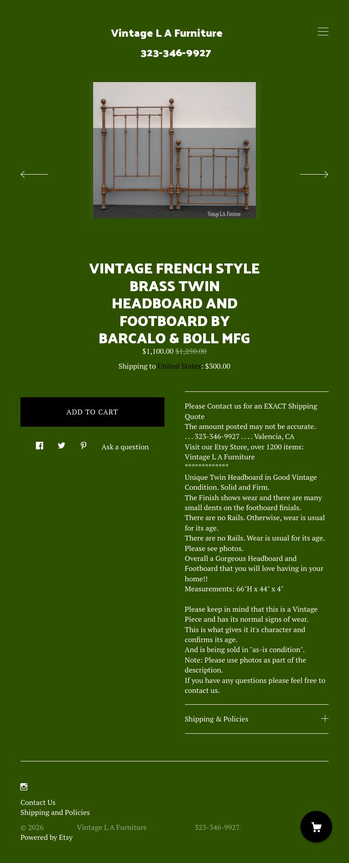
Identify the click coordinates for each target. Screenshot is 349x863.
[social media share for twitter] (61, 443)
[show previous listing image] (43, 172)
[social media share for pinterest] (83, 443)
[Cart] (316, 827)
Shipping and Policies (55, 812)
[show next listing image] (306, 172)
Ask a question (125, 447)
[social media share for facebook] (39, 443)
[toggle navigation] (323, 31)
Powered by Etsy (46, 837)
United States (179, 366)
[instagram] (23, 787)
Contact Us (37, 802)
